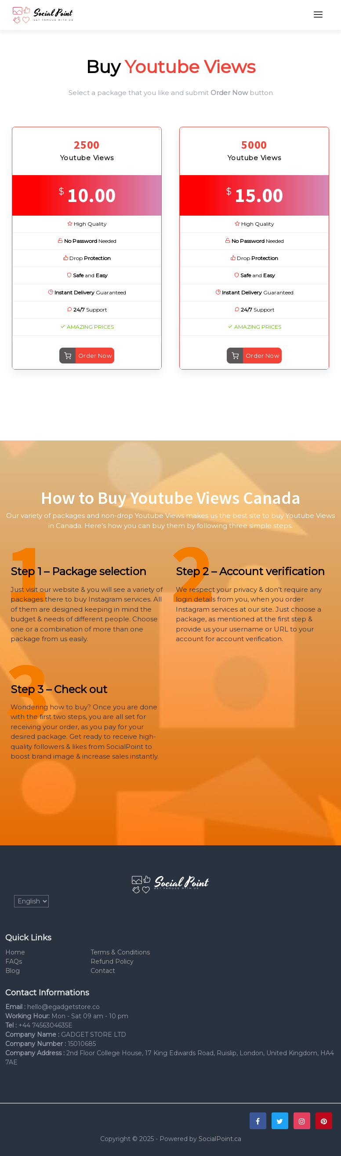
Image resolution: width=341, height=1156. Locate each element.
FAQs (13, 961)
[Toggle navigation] (318, 14)
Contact (103, 971)
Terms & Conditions (120, 952)
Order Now (95, 355)
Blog (12, 971)
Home (15, 952)
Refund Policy (112, 961)
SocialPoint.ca (220, 1139)
